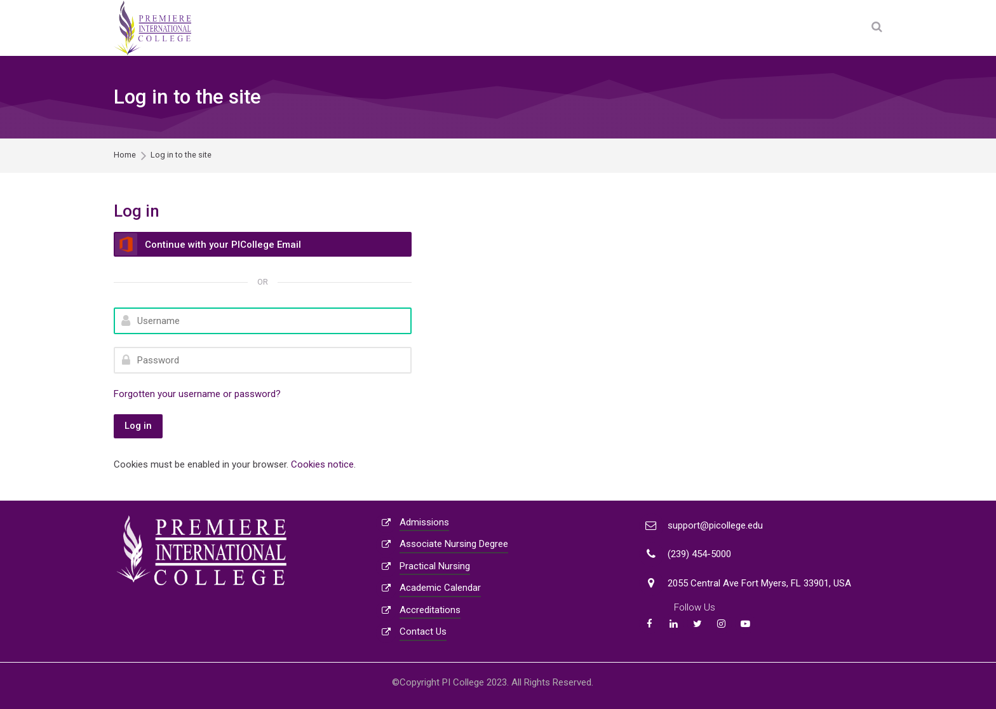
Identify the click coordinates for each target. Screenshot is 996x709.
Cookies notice (322, 464)
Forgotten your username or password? (197, 394)
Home (125, 155)
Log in (138, 425)
